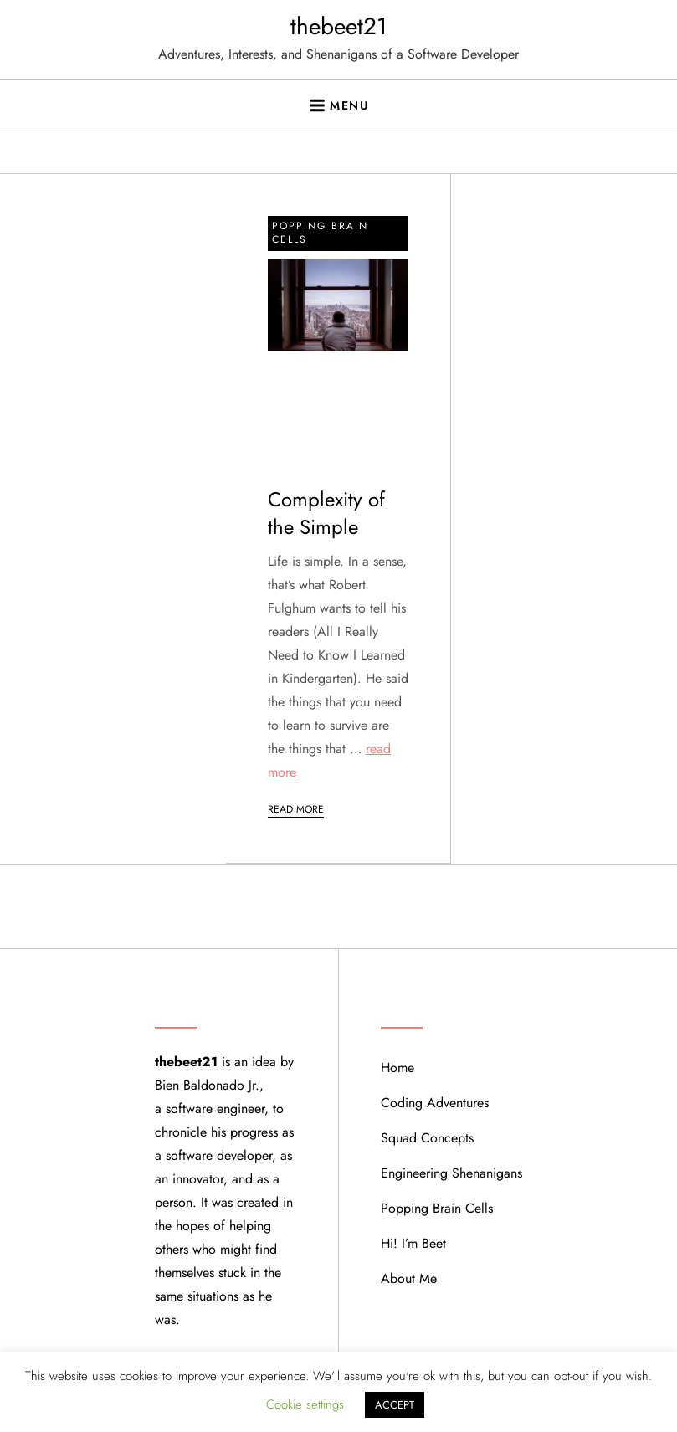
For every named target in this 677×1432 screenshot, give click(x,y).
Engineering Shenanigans (451, 1173)
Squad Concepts (427, 1137)
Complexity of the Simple (326, 513)
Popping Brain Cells (320, 232)
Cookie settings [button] (305, 1404)
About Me (409, 1278)
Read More (296, 809)
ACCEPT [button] (394, 1405)
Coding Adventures (435, 1102)
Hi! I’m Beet (413, 1243)
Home (397, 1067)
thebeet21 (338, 26)
